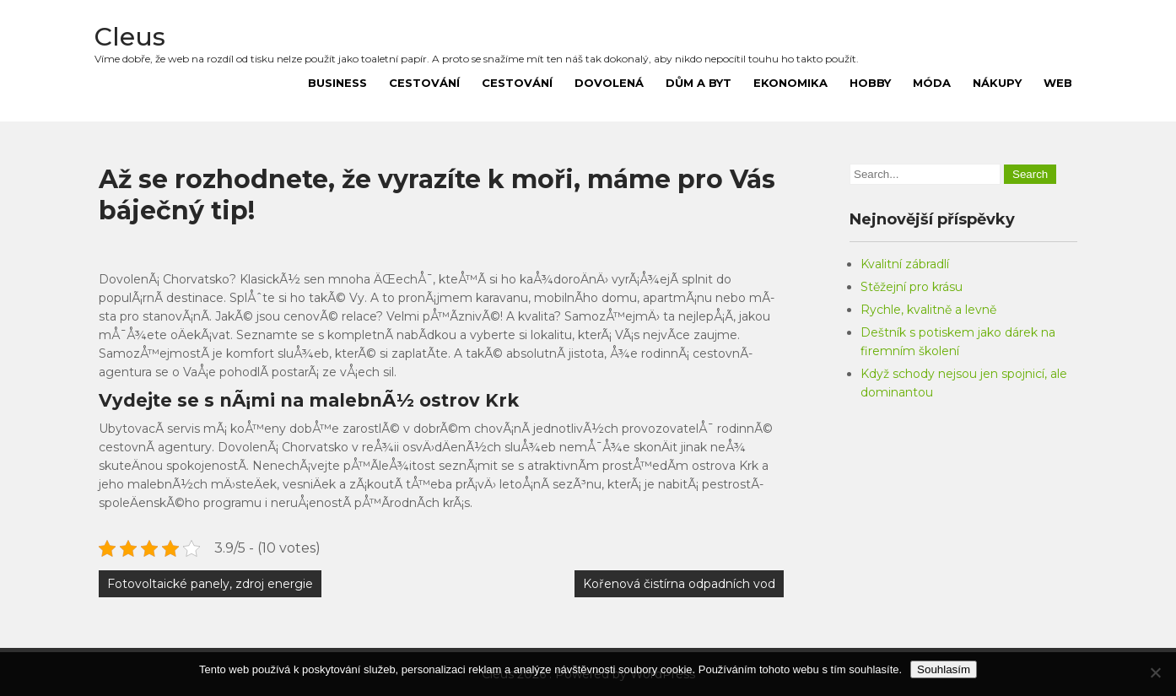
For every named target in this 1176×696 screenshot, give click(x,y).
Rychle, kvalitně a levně (928, 309)
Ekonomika (790, 82)
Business (337, 82)
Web (1058, 82)
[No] (1154, 672)
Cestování (424, 82)
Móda (932, 82)
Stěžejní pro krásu (911, 286)
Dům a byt (698, 82)
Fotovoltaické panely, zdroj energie (210, 583)
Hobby (870, 82)
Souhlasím (943, 669)
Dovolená (609, 82)
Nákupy (997, 82)
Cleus (129, 36)
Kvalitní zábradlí (904, 264)
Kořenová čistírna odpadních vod (679, 583)
